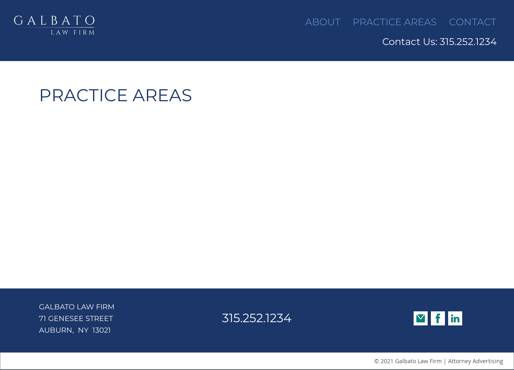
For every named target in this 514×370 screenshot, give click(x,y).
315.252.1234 (257, 318)
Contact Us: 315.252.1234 (439, 41)
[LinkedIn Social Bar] (455, 318)
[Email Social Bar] (421, 318)
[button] (395, 22)
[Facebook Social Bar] (438, 318)
